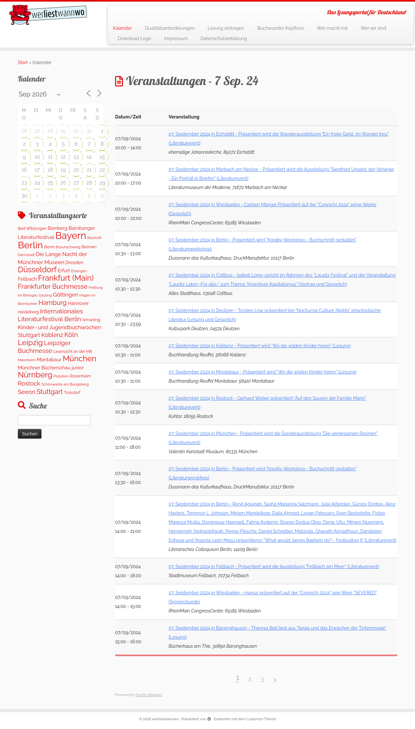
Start (23, 62)
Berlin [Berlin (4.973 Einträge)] (30, 245)
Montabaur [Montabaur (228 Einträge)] (49, 360)
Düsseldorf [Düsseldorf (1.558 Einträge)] (37, 269)
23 (24, 183)
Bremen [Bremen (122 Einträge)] (89, 246)
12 (63, 157)
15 (102, 157)
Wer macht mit (332, 28)
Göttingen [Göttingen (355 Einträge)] (65, 294)
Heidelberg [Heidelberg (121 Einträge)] (28, 311)
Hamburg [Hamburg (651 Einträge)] (53, 303)
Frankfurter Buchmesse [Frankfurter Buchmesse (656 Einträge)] (53, 286)
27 (37, 131)
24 (37, 183)
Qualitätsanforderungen (170, 28)
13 (76, 157)
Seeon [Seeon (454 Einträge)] (26, 391)
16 (24, 170)
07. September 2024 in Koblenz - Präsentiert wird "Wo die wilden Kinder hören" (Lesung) (260, 345)
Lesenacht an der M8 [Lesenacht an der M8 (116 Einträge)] (72, 351)
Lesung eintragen (226, 28)
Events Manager (149, 695)
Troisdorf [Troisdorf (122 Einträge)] (72, 392)
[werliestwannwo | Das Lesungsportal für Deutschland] (48, 15)
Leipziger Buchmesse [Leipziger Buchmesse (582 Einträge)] (44, 346)
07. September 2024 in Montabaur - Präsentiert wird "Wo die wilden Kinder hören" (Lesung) (262, 372)
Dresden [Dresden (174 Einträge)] (74, 262)
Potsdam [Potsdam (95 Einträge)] (61, 376)
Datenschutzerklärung (224, 38)
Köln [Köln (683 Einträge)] (71, 335)
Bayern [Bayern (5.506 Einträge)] (70, 235)
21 (89, 170)
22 (102, 170)
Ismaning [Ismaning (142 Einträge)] (91, 319)
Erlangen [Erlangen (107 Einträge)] (79, 271)
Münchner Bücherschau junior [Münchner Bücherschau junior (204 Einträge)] (51, 367)
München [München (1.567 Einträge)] (79, 358)
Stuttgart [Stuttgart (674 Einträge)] (50, 392)
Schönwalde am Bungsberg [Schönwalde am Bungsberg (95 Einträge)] (65, 384)
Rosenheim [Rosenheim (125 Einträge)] (80, 376)
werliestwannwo (165, 719)
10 (37, 157)
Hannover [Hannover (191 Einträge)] (78, 303)
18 (50, 170)
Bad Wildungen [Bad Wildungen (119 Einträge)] (32, 228)
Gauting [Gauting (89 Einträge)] (45, 295)
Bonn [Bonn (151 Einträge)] (49, 246)
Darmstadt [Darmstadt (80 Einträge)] (26, 255)
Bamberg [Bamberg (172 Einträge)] (57, 228)
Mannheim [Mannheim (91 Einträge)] (27, 360)
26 (24, 131)
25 (50, 183)
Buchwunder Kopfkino (280, 28)
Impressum (176, 38)
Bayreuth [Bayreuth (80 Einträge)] (94, 238)
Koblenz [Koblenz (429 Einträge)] (52, 334)
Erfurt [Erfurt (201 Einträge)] (64, 270)
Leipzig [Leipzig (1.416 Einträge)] (30, 342)
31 (89, 131)
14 (89, 157)
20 (76, 170)
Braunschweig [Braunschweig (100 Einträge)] (68, 247)
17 (37, 170)
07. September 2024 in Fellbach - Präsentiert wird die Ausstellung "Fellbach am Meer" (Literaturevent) (274, 566)
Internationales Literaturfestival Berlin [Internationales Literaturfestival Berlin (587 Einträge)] (50, 315)
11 (50, 157)
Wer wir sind (373, 28)
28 (50, 131)
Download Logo (134, 38)
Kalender (122, 28)
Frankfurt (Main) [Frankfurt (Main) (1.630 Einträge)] (66, 278)
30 (76, 131)
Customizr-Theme (261, 719)
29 (63, 131)
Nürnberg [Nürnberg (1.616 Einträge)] (35, 374)
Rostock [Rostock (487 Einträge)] (29, 383)
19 (63, 170)
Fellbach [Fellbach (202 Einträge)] (27, 279)
